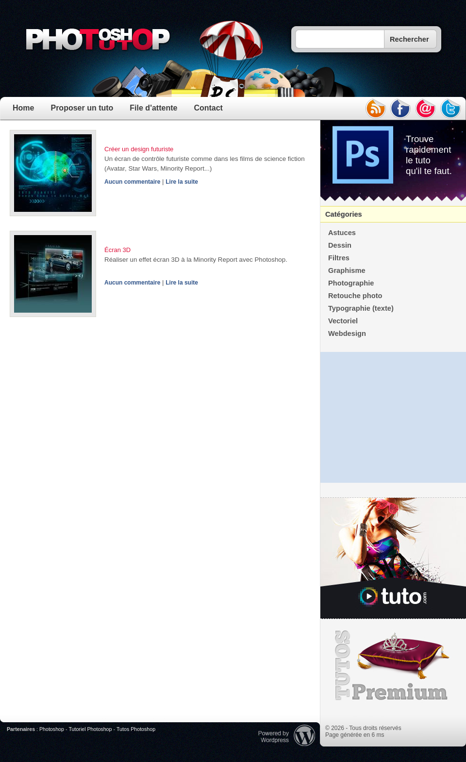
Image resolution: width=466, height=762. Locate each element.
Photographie (351, 283)
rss (375, 108)
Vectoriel (343, 321)
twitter (451, 108)
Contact (208, 108)
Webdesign (347, 333)
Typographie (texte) (361, 308)
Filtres (339, 258)
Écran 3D (117, 250)
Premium (393, 665)
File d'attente (153, 108)
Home (23, 108)
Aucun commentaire (132, 181)
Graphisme (347, 270)
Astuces (342, 233)
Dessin (339, 245)
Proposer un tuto (81, 108)
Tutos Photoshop (135, 729)
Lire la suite (182, 181)
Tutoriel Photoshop (90, 729)
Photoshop (51, 729)
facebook (400, 108)
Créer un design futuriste (138, 149)
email (425, 108)
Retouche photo (355, 296)
